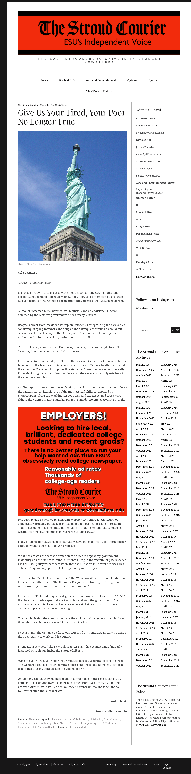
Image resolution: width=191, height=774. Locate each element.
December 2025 (145, 370)
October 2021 (143, 450)
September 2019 (170, 493)
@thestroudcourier (147, 308)
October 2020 (143, 472)
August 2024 (143, 402)
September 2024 (170, 396)
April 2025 (167, 380)
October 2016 (143, 563)
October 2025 (143, 375)
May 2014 (141, 606)
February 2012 (169, 654)
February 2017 (169, 552)
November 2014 (170, 595)
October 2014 (143, 601)
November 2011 (170, 660)
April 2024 (167, 402)
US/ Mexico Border (45, 727)
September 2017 (145, 542)
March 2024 (143, 407)
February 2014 (169, 611)
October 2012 (168, 644)
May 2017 (141, 547)
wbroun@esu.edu (145, 276)
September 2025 (170, 375)
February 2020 (169, 482)
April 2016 (142, 568)
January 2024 (143, 413)
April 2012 (167, 649)
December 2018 (145, 509)
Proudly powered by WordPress (33, 764)
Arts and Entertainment (101, 80)
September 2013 (145, 628)
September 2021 (170, 450)
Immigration (51, 723)
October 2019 (143, 493)
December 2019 (145, 488)
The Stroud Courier (28, 105)
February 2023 (144, 434)
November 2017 (145, 536)
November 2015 (145, 579)
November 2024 (170, 391)
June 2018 (141, 520)
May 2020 (141, 477)
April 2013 (142, 633)
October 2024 (143, 396)
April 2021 (142, 456)
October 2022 (143, 439)
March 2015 (167, 590)
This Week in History (99, 91)
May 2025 (141, 380)
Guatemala (24, 723)
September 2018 (170, 515)
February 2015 (144, 595)
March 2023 (167, 429)
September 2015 (145, 585)
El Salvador (96, 719)
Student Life (67, 80)
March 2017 (143, 552)
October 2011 (143, 665)
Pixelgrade (79, 764)
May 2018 (166, 520)
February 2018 (144, 531)
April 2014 (167, 606)
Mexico (64, 723)
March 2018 (167, 525)
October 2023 (168, 418)
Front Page (111, 764)
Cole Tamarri (80, 719)
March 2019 (143, 504)
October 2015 (168, 579)
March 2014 (143, 611)
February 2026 (169, 364)
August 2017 (168, 542)
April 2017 (167, 547)
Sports (153, 80)
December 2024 (145, 391)
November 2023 (145, 418)
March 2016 (167, 568)
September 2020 (170, 472)
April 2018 (142, 525)
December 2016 (145, 558)
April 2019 (167, 499)
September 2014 (170, 601)
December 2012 (170, 638)
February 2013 (144, 638)
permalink (80, 727)
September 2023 (145, 423)
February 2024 (169, 407)
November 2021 (170, 445)
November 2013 (145, 622)
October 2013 (168, 622)
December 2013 (170, 617)
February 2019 (169, 504)
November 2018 (170, 509)
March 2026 (143, 364)
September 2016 (170, 563)
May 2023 (166, 423)
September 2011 (170, 665)
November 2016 (170, 558)
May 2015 (166, 585)
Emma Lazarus (111, 719)
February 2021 (144, 461)
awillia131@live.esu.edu (153, 724)
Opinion (132, 80)
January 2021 (168, 461)
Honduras (37, 723)
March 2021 (167, 456)
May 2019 (141, 499)
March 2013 (167, 633)
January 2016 (168, 574)
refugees (95, 723)
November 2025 (170, 370)
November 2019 (170, 488)
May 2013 (166, 628)
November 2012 (145, 644)
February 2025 (169, 386)
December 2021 (145, 445)
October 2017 (168, 536)
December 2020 (145, 466)
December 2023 (170, 413)
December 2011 (145, 660)
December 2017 (170, 531)
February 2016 (144, 574)
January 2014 (143, 617)
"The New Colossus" (61, 719)
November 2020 (170, 466)
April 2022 (167, 439)
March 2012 (143, 654)
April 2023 (142, 429)
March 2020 (143, 482)
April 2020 (167, 477)
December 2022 (170, 434)
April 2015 (142, 590)
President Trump (79, 723)
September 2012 (145, 649)
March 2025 (143, 386)
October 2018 (143, 515)
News (44, 80)
